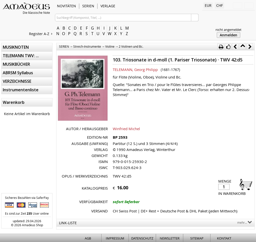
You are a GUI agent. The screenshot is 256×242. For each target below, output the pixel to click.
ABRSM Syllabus (18, 72)
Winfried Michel (126, 128)
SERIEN (88, 6)
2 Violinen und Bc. (131, 46)
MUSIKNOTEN (16, 47)
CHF (219, 5)
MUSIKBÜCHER (16, 64)
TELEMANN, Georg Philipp (135, 69)
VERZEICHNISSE (17, 81)
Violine (109, 46)
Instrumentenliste (20, 90)
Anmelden (228, 35)
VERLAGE (107, 6)
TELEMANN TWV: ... (21, 55)
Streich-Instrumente (87, 46)
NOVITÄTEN (66, 6)
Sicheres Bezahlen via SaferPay (27, 198)
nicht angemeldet (229, 29)
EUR (208, 5)
